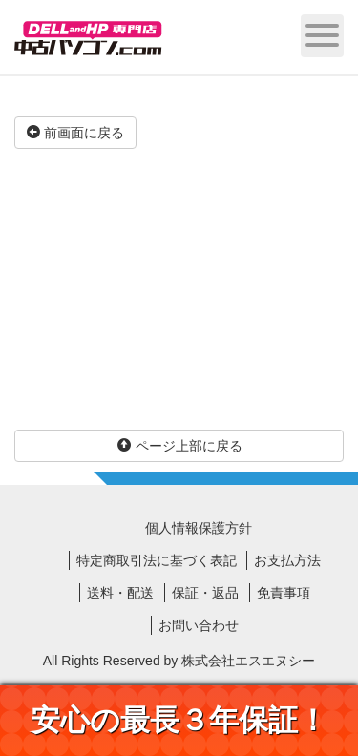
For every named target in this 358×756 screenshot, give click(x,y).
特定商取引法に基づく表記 (156, 560)
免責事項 (283, 592)
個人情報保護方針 (198, 528)
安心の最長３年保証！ (179, 720)
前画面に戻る (75, 132)
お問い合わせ (198, 625)
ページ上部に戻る (179, 445)
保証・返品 (205, 592)
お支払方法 (287, 560)
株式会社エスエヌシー (248, 660)
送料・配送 (120, 592)
